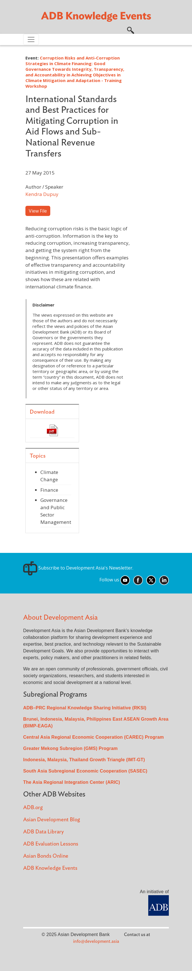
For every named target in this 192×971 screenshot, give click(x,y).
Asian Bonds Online (45, 856)
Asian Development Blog (51, 819)
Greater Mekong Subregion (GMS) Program (70, 748)
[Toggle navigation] (31, 39)
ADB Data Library (43, 832)
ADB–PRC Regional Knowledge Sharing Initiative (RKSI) (84, 707)
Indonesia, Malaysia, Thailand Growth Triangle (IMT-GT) (84, 759)
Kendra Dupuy (41, 194)
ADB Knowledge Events (50, 868)
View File (38, 211)
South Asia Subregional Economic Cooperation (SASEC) (85, 771)
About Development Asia (60, 617)
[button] (130, 30)
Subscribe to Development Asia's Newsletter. (78, 568)
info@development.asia (96, 941)
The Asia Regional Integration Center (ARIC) (71, 782)
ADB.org (33, 807)
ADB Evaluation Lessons (50, 844)
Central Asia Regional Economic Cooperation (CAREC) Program (93, 737)
